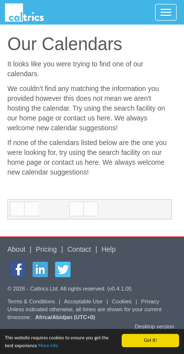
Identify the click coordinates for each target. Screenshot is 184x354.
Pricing (46, 249)
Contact (79, 249)
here (103, 118)
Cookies (121, 301)
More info (48, 346)
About (16, 249)
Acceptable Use (83, 301)
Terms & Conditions (31, 301)
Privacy (150, 301)
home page (36, 118)
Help (109, 249)
